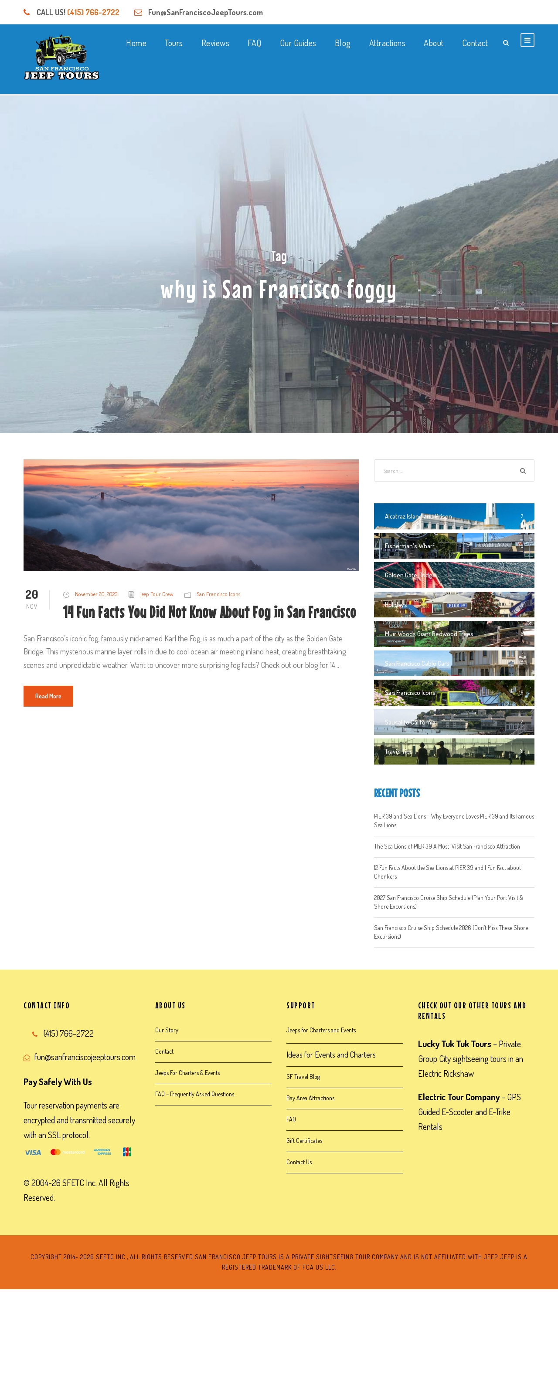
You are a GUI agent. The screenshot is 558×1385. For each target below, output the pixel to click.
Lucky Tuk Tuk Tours (454, 1043)
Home (136, 42)
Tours (174, 42)
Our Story (166, 1030)
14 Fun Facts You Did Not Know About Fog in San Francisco (209, 612)
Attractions (387, 42)
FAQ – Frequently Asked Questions (194, 1094)
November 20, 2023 (96, 593)
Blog (343, 42)
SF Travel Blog (303, 1076)
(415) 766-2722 (93, 12)
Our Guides (298, 42)
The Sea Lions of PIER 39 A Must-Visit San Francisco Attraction (447, 846)
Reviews (215, 42)
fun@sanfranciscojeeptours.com (85, 1056)
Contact (475, 42)
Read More (48, 696)
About (434, 42)
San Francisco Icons (218, 593)
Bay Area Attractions (310, 1098)
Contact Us (299, 1162)
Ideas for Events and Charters (331, 1054)
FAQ (255, 42)
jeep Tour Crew (157, 593)
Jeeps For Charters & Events (187, 1072)
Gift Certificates (304, 1140)
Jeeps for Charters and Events (321, 1030)
